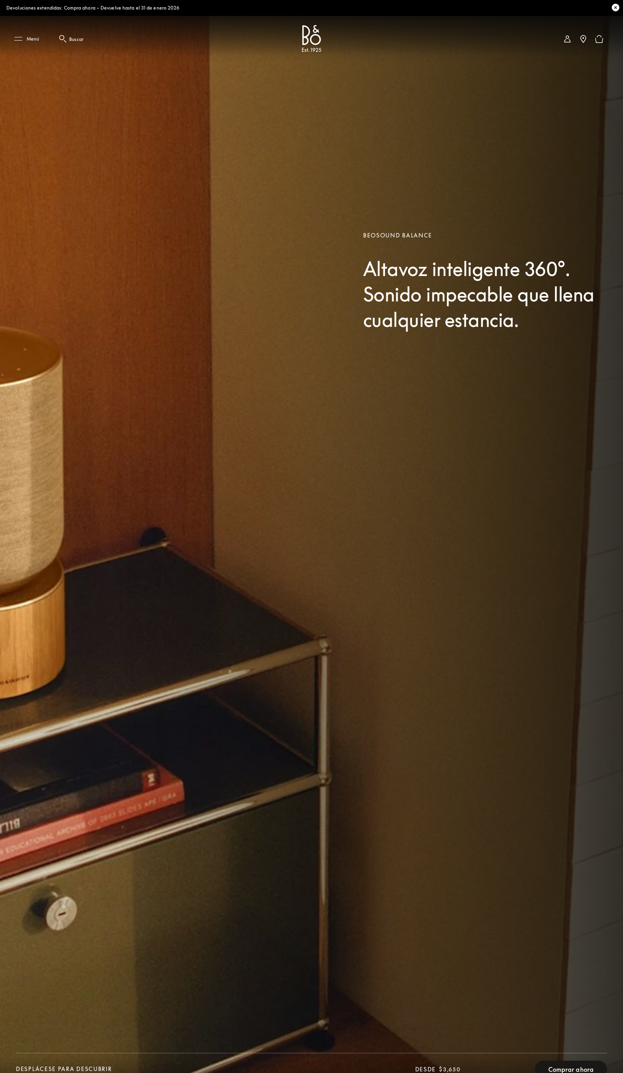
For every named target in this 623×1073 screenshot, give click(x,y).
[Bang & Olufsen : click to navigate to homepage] (311, 39)
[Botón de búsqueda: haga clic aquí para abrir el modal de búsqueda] (63, 39)
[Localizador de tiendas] (583, 39)
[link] (567, 39)
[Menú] (29, 39)
